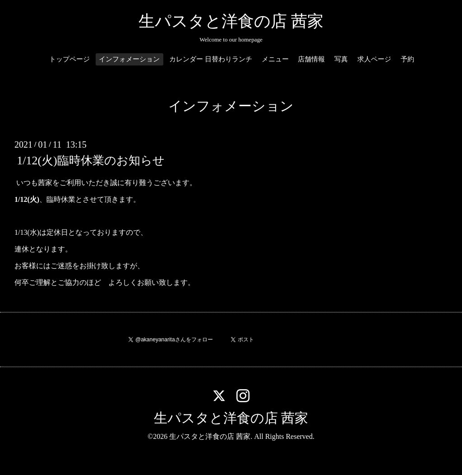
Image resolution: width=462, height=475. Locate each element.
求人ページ (374, 59)
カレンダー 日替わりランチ (210, 59)
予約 (407, 59)
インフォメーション (129, 59)
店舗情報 (311, 59)
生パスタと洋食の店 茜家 (231, 21)
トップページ (69, 59)
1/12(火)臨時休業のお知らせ (91, 160)
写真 (341, 59)
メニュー (275, 59)
